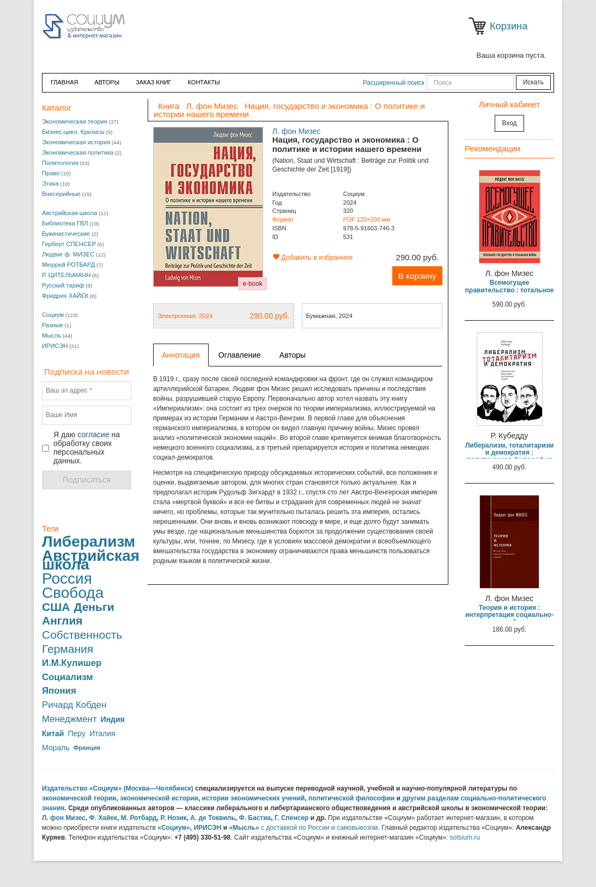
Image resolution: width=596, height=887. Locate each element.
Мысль (51, 335)
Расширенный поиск (393, 83)
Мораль (56, 747)
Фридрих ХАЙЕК (65, 295)
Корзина (479, 26)
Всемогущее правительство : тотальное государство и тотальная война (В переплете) (509, 293)
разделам (443, 798)
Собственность (82, 635)
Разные (52, 325)
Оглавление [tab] (239, 355)
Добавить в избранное (312, 257)
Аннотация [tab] (181, 355)
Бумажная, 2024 (329, 316)
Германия (67, 649)
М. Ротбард (139, 818)
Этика (50, 183)
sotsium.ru (465, 837)
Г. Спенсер (291, 818)
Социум (53, 314)
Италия (102, 733)
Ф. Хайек (103, 818)
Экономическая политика (77, 152)
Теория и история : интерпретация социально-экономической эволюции (509, 615)
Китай (53, 733)
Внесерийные (61, 194)
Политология (60, 163)
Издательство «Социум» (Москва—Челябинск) (117, 788)
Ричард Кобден (74, 705)
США (56, 607)
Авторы (106, 82)
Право (51, 173)
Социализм (67, 677)
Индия (113, 719)
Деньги (94, 607)
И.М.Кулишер (71, 663)
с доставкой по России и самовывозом (319, 827)
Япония (59, 691)
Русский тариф (63, 285)
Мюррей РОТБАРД (68, 264)
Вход (509, 123)
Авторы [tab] (292, 355)
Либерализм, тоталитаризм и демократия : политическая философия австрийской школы (509, 456)
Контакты (204, 82)
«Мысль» (244, 827)
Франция (87, 747)
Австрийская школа (70, 213)
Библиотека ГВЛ (65, 223)
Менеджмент (69, 719)
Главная (64, 82)
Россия (67, 578)
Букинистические (66, 233)
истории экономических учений (253, 798)
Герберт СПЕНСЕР (69, 244)
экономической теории (79, 798)
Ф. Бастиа (255, 818)
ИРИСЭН (55, 345)
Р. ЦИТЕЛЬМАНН (66, 275)
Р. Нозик (173, 818)
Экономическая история (76, 142)
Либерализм (88, 541)
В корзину (417, 275)
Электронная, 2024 (223, 315)
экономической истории (159, 798)
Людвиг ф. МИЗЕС (68, 254)
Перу (76, 733)
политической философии (351, 798)
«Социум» (173, 827)
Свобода (73, 593)
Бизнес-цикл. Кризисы (73, 132)
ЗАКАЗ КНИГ (153, 82)
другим (414, 798)
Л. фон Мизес (296, 131)
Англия (62, 620)
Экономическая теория (74, 121)
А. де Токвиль (212, 818)
